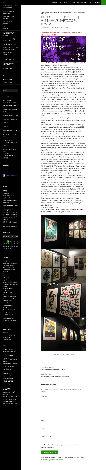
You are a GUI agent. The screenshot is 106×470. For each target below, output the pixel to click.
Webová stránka (46, 437)
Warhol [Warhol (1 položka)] (4, 403)
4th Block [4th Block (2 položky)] (5, 349)
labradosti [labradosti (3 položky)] (6, 373)
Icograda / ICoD (7, 79)
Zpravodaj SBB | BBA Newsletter (8, 12)
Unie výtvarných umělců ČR (10, 223)
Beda (4, 192)
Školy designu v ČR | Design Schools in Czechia (10, 48)
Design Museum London (9, 200)
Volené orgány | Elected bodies (10, 309)
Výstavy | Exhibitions (64, 12)
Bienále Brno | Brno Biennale (8, 17)
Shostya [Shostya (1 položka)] (15, 396)
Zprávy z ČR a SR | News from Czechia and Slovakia (9, 34)
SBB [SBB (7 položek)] (13, 392)
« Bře (4, 251)
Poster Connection (7, 209)
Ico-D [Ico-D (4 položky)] (5, 369)
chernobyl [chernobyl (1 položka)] (15, 353)
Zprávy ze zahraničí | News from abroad (10, 39)
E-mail (43, 429)
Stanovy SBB (6, 303)
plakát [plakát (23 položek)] (6, 384)
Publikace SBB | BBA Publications (8, 64)
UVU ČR (5, 72)
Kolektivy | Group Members (10, 282)
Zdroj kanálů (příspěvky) (9, 335)
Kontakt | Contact (95, 2)
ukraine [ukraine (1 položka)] (6, 401)
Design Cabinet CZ (7, 195)
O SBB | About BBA (65, 2)
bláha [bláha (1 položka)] (7, 353)
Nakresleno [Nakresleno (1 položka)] (10, 378)
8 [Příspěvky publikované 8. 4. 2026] (8, 241)
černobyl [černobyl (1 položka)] (5, 405)
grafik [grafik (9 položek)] (5, 366)
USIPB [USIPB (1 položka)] (14, 401)
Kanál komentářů (7, 337)
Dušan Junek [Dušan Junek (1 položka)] (6, 358)
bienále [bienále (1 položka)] (4, 353)
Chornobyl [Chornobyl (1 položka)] (5, 356)
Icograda (5, 202)
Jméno (43, 421)
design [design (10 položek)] (11, 355)
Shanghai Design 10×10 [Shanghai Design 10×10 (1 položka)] (8, 396)
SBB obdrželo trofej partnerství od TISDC (63, 368)
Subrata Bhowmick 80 (8, 125)
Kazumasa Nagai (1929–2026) (10, 115)
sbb (53, 27)
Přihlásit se (5, 332)
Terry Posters (6, 221)
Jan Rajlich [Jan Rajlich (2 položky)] (10, 369)
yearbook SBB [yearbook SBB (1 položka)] (9, 403)
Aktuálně (54, 2)
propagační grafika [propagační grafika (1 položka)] (7, 392)
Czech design (6, 193)
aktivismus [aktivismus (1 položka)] (11, 349)
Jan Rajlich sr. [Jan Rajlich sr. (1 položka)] (6, 371)
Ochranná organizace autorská (10, 205)
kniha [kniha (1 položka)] (15, 371)
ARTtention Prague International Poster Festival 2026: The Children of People (10, 142)
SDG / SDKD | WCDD (8, 68)
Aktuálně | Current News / (49, 12)
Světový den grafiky (8, 305)
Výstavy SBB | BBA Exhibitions (7, 53)
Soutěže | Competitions (9, 44)
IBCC (4, 75)
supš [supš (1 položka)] (4, 401)
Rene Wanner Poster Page (9, 214)
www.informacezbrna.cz (9, 226)
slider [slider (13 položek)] (6, 399)
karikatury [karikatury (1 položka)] (11, 371)
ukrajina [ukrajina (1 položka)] (10, 401)
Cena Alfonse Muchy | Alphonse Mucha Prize (9, 58)
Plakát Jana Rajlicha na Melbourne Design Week (63, 375)
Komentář (45, 396)
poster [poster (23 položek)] (7, 388)
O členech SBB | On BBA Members (9, 27)
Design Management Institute (10, 197)
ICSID (4, 204)
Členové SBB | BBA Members (79, 2)
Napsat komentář (62, 27)
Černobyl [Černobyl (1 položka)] (15, 403)
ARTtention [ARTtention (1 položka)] (13, 351)
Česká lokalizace (7, 339)
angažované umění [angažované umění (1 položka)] (7, 351)
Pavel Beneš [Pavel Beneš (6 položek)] (8, 381)
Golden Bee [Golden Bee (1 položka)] (5, 363)
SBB (4, 2)
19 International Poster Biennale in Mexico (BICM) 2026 (9, 149)
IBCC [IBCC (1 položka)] (13, 366)
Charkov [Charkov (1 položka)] (11, 353)
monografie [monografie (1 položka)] (5, 378)
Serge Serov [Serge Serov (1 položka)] (5, 394)
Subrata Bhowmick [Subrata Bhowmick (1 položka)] (13, 399)
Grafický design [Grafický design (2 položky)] (12, 363)
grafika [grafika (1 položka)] (9, 366)
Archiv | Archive (7, 82)
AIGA (4, 190)
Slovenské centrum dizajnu (9, 216)
